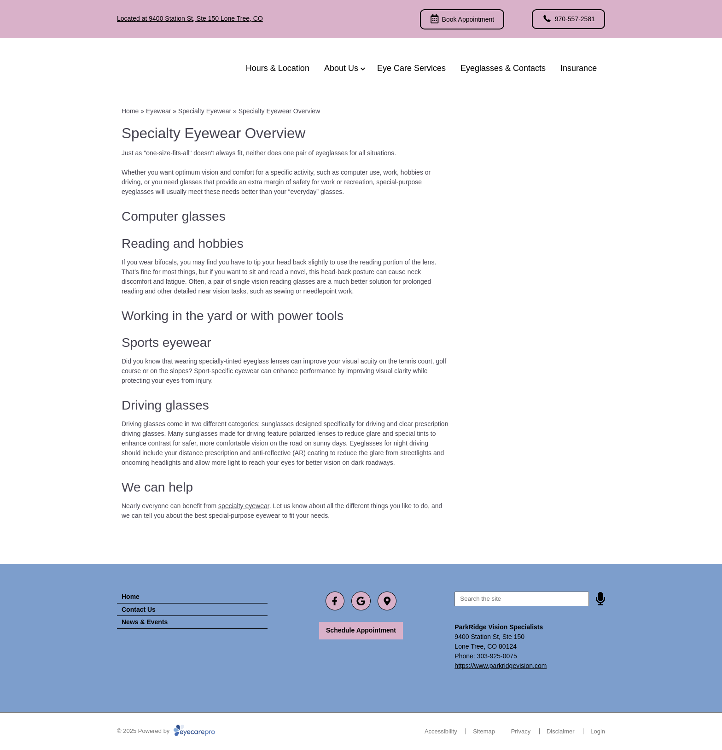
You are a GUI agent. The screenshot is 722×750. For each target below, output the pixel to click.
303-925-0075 (497, 656)
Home (130, 111)
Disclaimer (561, 731)
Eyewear (158, 111)
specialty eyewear (243, 506)
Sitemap (484, 731)
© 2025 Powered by (166, 730)
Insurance (578, 68)
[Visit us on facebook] (335, 601)
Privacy (521, 731)
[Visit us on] (387, 601)
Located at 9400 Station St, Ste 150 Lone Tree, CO (190, 18)
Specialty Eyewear (204, 111)
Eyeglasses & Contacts (503, 68)
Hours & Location (277, 68)
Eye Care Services (411, 68)
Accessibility (441, 731)
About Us (341, 68)
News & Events (145, 622)
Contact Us (139, 609)
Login (597, 731)
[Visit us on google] (360, 601)
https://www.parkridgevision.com (500, 665)
